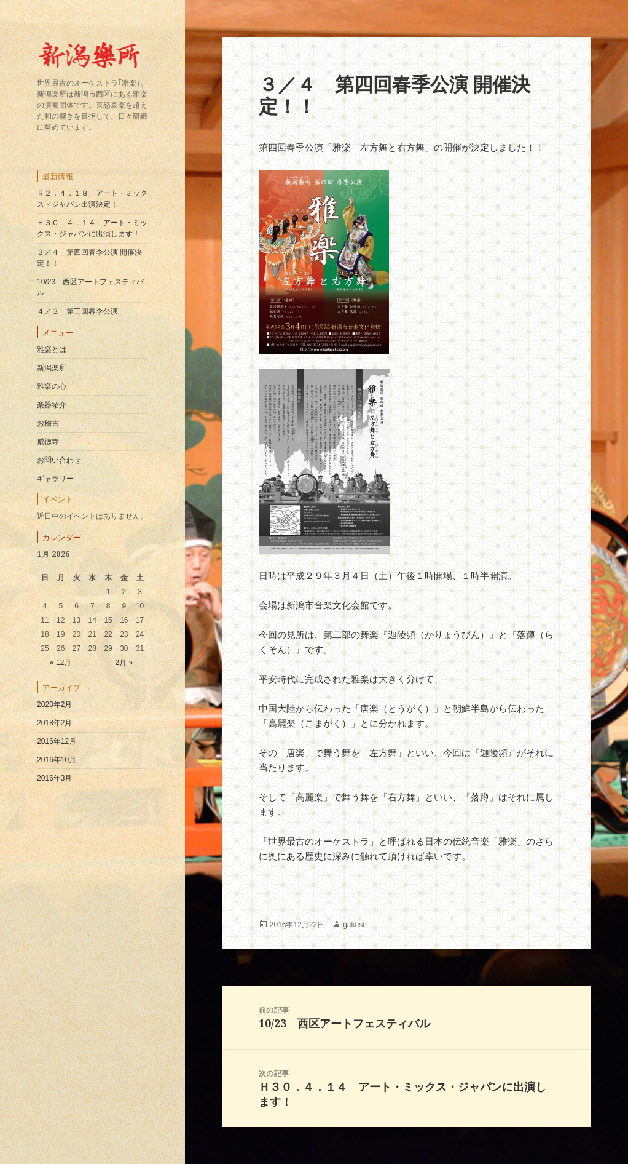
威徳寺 (48, 441)
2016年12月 (56, 741)
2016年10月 (56, 759)
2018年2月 (54, 723)
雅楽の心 (51, 386)
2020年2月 (54, 704)
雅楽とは (51, 349)
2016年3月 (54, 778)
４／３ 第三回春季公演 (77, 311)
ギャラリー (55, 478)
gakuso (355, 924)
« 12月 (60, 662)
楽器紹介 (51, 405)
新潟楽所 (51, 368)
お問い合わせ (59, 460)
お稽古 (48, 423)
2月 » (124, 662)
